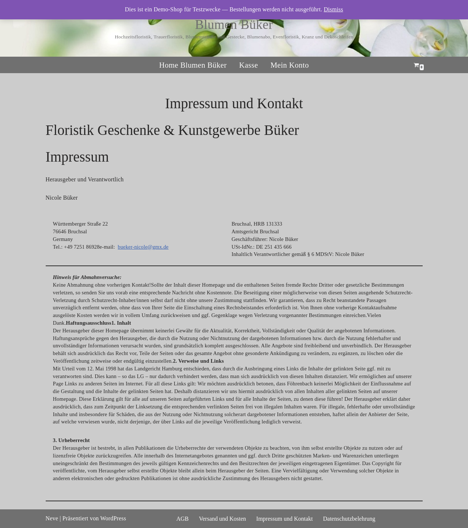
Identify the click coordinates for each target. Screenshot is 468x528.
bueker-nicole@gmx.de (143, 247)
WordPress (113, 518)
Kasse (248, 65)
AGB (182, 519)
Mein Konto (290, 65)
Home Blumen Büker (193, 65)
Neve (52, 518)
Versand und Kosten (222, 519)
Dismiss (333, 9)
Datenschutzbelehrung (349, 519)
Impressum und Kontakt (284, 519)
